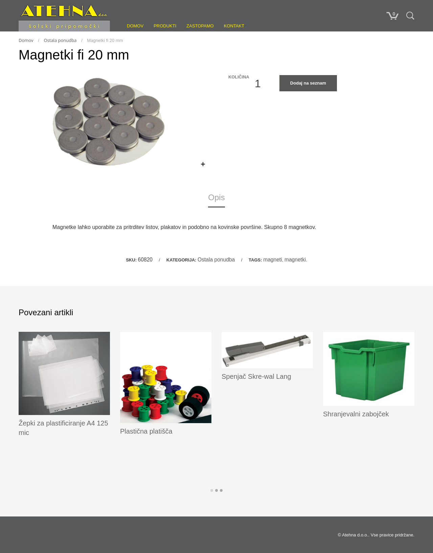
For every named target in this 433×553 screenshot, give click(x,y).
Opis (216, 197)
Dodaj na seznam (308, 83)
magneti (272, 259)
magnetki (295, 259)
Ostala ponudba (60, 40)
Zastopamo (199, 25)
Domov (135, 25)
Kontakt (234, 25)
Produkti (165, 25)
